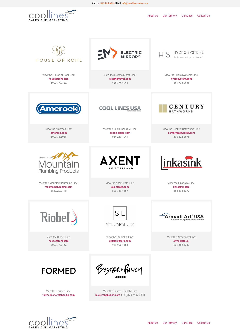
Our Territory (170, 15)
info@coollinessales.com (135, 3)
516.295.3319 (107, 3)
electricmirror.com (120, 78)
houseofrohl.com (59, 78)
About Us (153, 15)
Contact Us (203, 15)
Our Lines (187, 15)
